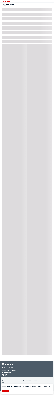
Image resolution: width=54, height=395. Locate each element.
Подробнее (5, 387)
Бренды (4, 380)
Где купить (4, 382)
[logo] (6, 1)
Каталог (4, 378)
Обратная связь (6, 372)
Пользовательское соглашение (30, 380)
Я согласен (5, 391)
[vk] (3, 375)
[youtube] (6, 375)
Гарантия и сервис (27, 378)
